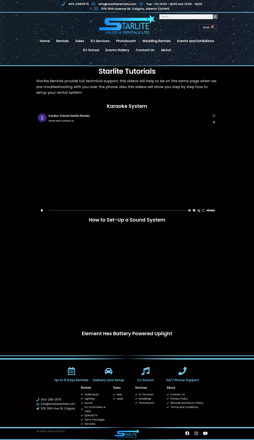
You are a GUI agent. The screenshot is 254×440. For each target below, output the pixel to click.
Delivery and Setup (108, 380)
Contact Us (145, 50)
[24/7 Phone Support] (182, 371)
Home (45, 41)
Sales (79, 41)
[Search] (215, 16)
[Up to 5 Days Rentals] (71, 371)
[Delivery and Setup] (108, 371)
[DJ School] (145, 371)
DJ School (91, 50)
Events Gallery (117, 50)
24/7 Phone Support (182, 380)
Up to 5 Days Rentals (71, 380)
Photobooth (126, 41)
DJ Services (100, 41)
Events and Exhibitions (195, 41)
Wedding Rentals (156, 41)
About (166, 50)
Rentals (62, 41)
